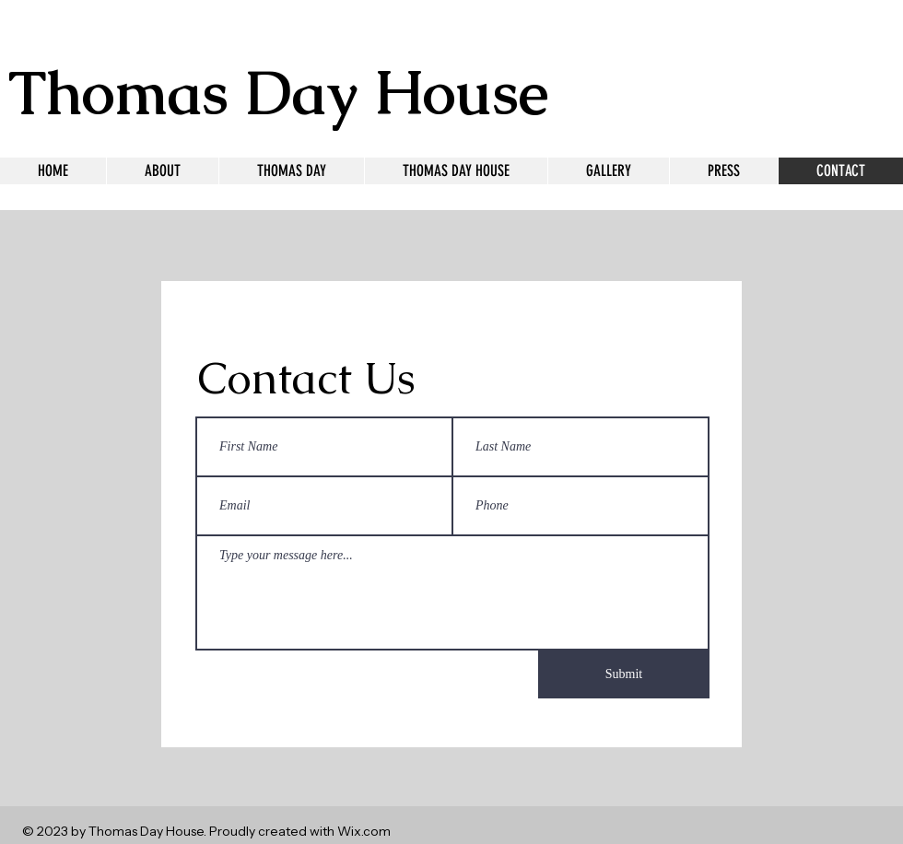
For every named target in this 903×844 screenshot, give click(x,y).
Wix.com (364, 831)
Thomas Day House (278, 92)
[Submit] (624, 674)
